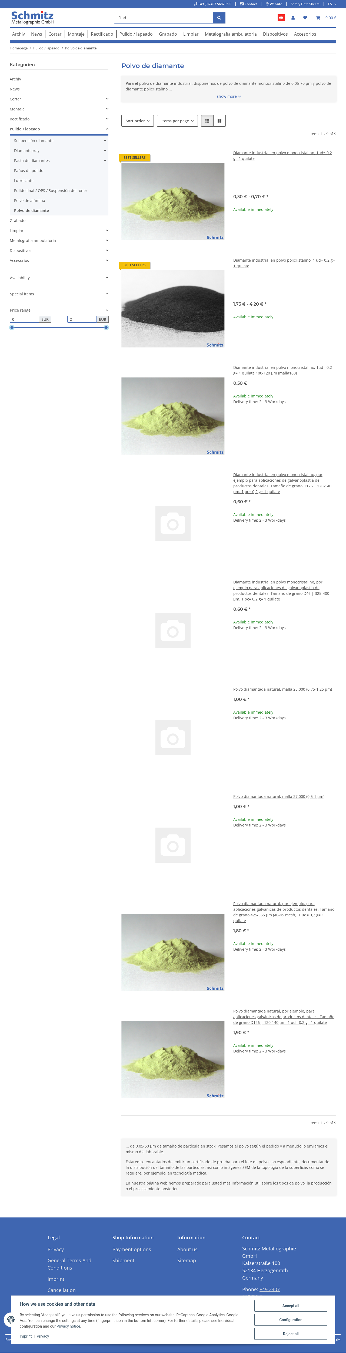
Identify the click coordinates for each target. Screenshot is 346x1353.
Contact (250, 4)
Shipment (123, 1260)
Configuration (290, 1320)
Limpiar (17, 230)
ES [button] (330, 4)
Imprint (26, 1336)
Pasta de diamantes (32, 160)
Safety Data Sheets (305, 4)
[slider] (12, 327)
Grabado (17, 220)
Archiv (15, 79)
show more (227, 96)
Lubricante (24, 180)
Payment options (131, 1249)
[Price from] (24, 319)
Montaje (17, 109)
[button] (293, 17)
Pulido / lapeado (25, 128)
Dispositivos (20, 250)
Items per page (175, 120)
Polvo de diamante (31, 210)
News (15, 89)
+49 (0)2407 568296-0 (214, 4)
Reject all (291, 1334)
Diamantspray (26, 150)
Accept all (290, 1306)
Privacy (43, 1336)
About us (187, 1249)
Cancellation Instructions (62, 1294)
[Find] (163, 17)
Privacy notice (68, 1326)
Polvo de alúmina (29, 200)
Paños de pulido (28, 170)
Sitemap (186, 1260)
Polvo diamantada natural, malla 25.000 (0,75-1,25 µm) (282, 689)
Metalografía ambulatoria (33, 240)
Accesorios (19, 260)
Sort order (135, 120)
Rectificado (19, 119)
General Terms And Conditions (69, 1264)
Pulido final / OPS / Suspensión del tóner (50, 190)
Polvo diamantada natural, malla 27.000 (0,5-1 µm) (278, 796)
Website (275, 4)
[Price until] (82, 319)
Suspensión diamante (34, 140)
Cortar (15, 99)
